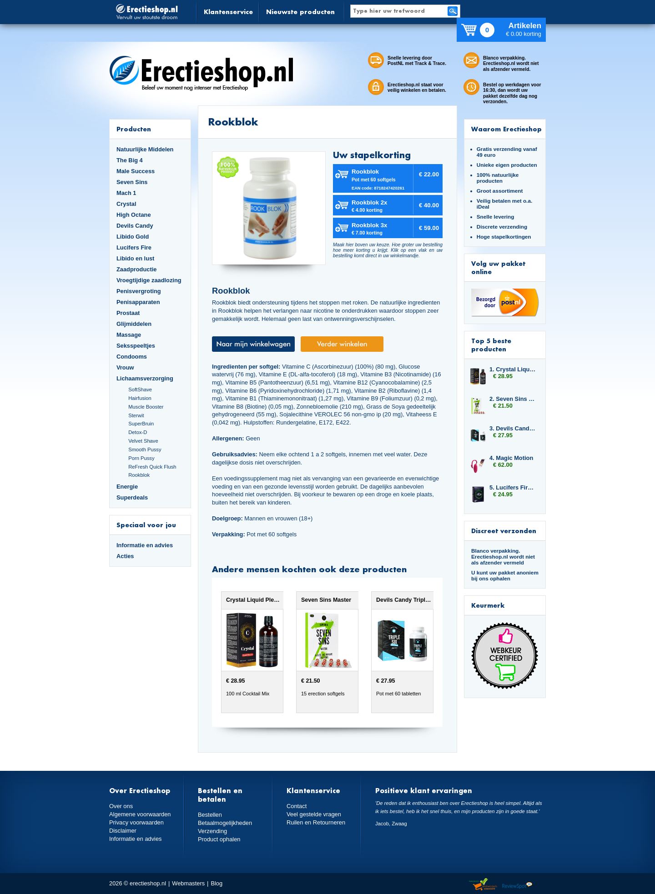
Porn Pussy (141, 458)
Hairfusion (139, 398)
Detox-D (137, 432)
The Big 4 (129, 160)
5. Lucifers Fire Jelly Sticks (513, 487)
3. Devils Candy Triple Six (513, 428)
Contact (297, 806)
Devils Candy (134, 225)
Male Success (135, 171)
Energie (127, 486)
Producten (133, 129)
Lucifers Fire (133, 247)
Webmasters (188, 883)
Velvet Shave (143, 441)
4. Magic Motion (511, 457)
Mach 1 (126, 193)
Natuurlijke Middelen (144, 149)
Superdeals (132, 497)
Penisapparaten (138, 302)
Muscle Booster (145, 407)
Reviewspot (517, 884)
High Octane (133, 214)
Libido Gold (132, 236)
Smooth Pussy (144, 449)
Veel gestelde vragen (314, 814)
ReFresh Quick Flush (152, 466)
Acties (125, 556)
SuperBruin (141, 423)
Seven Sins (131, 182)
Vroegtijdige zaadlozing (148, 280)
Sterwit (136, 415)
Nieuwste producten (300, 11)
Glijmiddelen (133, 323)
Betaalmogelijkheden (225, 822)
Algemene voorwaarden (140, 814)
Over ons (121, 806)
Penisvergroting (138, 291)
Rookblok (139, 475)
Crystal (126, 203)
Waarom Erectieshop (506, 129)
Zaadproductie (136, 269)
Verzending (212, 831)
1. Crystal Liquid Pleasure (513, 369)
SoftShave (140, 389)
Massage (128, 334)
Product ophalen (219, 839)
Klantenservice (228, 11)
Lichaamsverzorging (144, 378)
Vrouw (125, 367)
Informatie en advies (144, 545)
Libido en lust (135, 258)
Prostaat (128, 313)
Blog (216, 883)
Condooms (131, 356)
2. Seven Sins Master (513, 398)
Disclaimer (122, 830)
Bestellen (210, 814)
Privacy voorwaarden (136, 822)
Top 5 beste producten (491, 345)
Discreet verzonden (503, 530)
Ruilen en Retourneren (316, 822)
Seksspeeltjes (135, 345)
